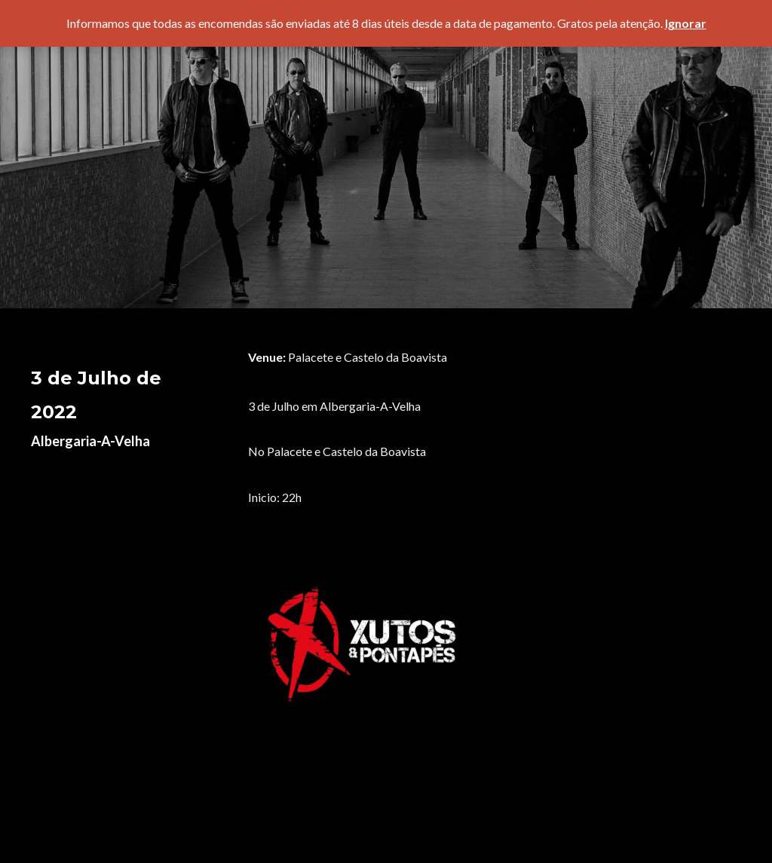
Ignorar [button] (685, 23)
